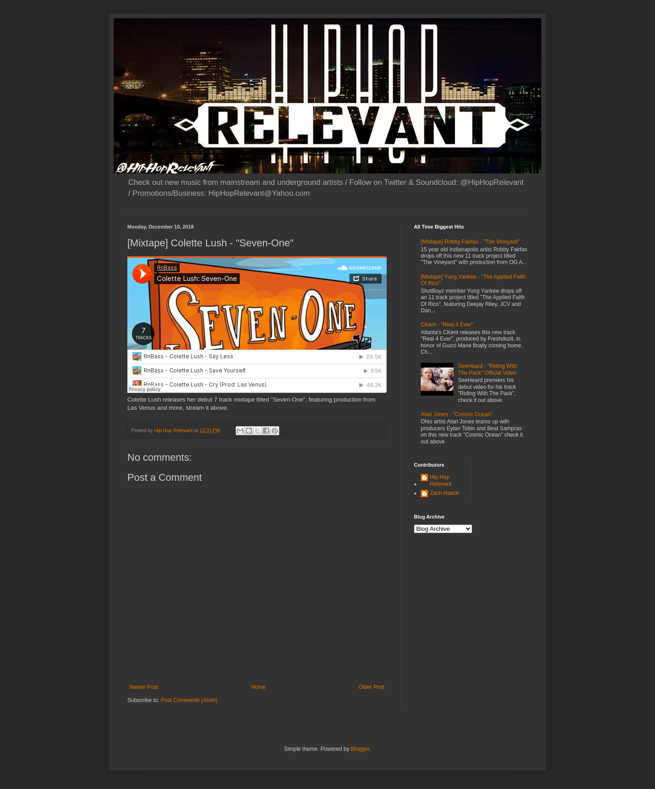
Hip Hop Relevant (440, 480)
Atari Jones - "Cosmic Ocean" (457, 414)
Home (258, 687)
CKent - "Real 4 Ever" (447, 324)
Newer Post (144, 687)
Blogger (360, 749)
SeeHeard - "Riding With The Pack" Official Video (487, 369)
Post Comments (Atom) (189, 700)
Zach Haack (444, 493)
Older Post (371, 687)
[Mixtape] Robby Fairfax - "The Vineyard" (470, 242)
